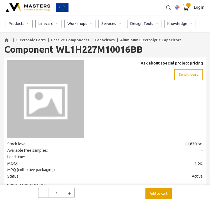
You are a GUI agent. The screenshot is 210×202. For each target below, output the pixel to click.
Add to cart (159, 193)
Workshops (79, 24)
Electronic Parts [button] (31, 40)
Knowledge (179, 24)
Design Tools (144, 24)
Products (19, 24)
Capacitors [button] (105, 40)
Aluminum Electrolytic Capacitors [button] (151, 40)
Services (111, 24)
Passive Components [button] (70, 40)
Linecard (48, 24)
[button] (7, 40)
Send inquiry (188, 74)
